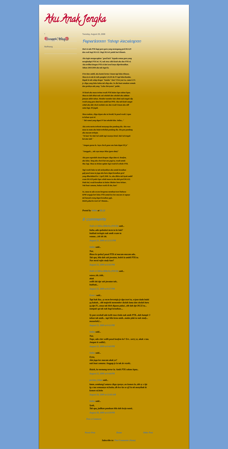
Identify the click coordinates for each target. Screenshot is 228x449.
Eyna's (92, 295)
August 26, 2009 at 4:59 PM (102, 413)
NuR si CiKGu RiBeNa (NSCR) (103, 226)
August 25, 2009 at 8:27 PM (102, 289)
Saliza (92, 247)
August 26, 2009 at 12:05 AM (102, 394)
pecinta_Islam (95, 380)
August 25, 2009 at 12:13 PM (102, 240)
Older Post (148, 432)
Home (119, 432)
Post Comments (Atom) (125, 440)
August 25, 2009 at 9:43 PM (102, 346)
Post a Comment (93, 419)
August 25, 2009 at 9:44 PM (102, 373)
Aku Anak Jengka (75, 19)
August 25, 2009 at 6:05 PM (102, 265)
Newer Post (90, 432)
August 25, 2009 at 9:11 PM (102, 325)
